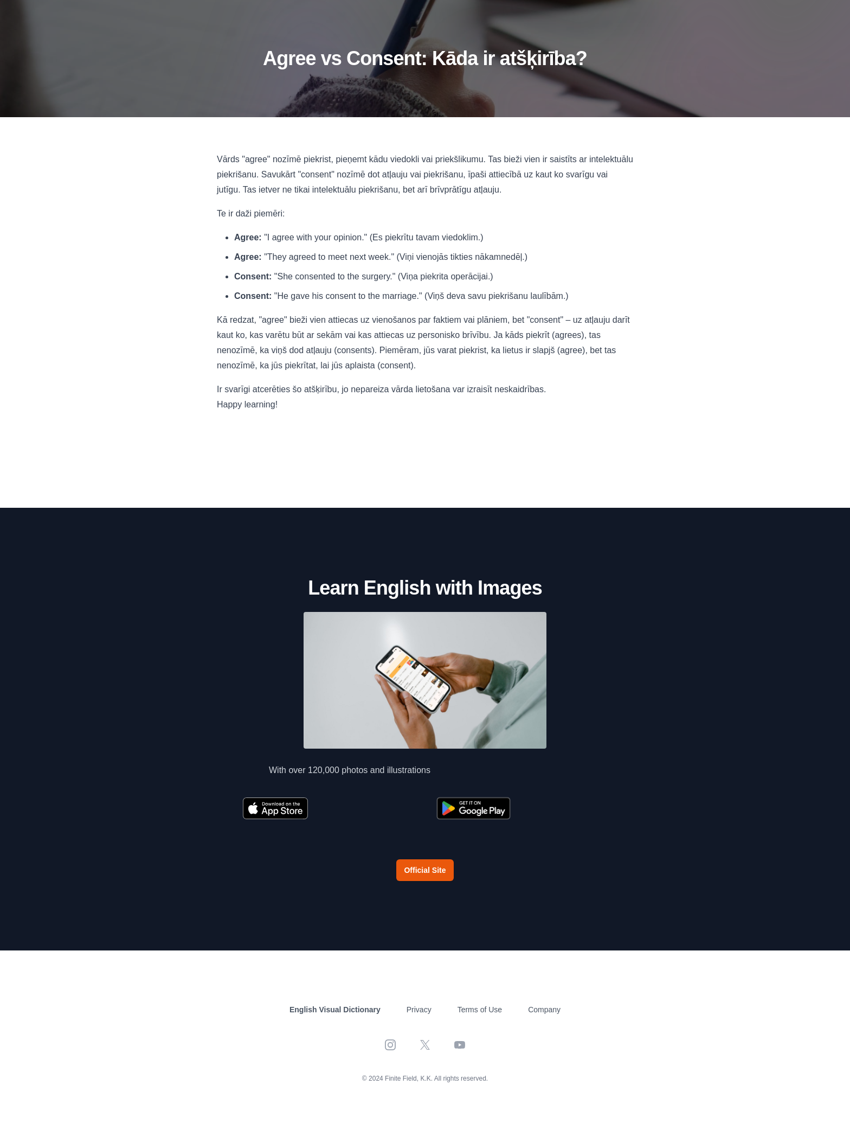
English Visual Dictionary (335, 1009)
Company (544, 1009)
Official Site (425, 870)
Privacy (419, 1009)
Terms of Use (480, 1009)
